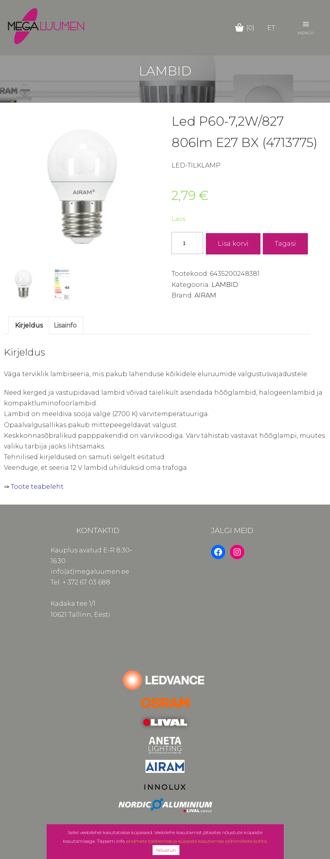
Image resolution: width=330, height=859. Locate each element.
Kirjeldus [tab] (29, 325)
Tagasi (285, 243)
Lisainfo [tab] (65, 325)
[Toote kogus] (187, 243)
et (271, 28)
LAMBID (224, 284)
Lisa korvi (233, 243)
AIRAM (205, 295)
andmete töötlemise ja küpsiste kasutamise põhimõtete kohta (196, 841)
